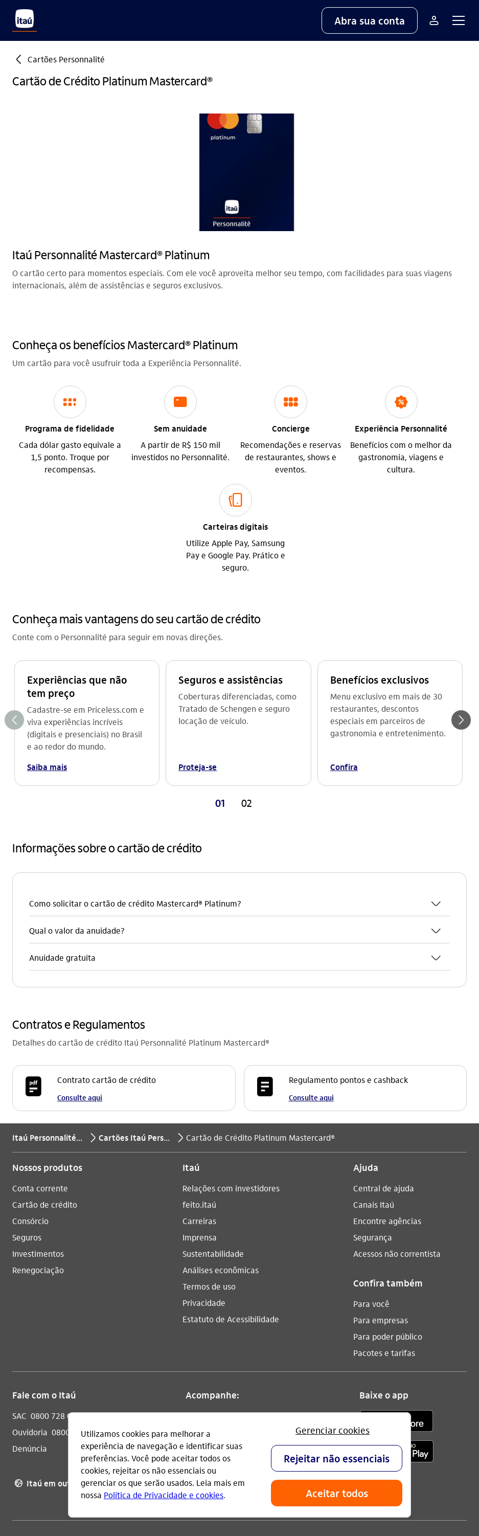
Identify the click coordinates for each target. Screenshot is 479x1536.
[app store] (396, 1271)
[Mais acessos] (434, 20)
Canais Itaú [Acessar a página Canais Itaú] (373, 1053)
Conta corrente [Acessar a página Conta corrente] (40, 1036)
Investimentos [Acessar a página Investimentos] (38, 1102)
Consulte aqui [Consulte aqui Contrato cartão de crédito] (79, 946)
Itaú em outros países (59, 1332)
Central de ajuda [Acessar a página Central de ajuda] (383, 1036)
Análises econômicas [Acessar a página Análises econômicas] (221, 1118)
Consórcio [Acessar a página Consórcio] (30, 1069)
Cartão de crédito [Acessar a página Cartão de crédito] (44, 1053)
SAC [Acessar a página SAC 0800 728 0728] (19, 1264)
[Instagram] (198, 1271)
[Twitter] (271, 1271)
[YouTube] (222, 1271)
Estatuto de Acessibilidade (231, 1167)
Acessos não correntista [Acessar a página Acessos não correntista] (397, 1102)
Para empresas (380, 1168)
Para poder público (387, 1185)
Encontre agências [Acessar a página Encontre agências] (387, 1069)
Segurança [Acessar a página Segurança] (372, 1085)
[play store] (396, 1301)
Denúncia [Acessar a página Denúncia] (29, 1297)
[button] (370, 20)
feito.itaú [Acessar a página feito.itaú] (199, 1053)
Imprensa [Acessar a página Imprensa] (200, 1085)
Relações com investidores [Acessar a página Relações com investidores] (231, 1036)
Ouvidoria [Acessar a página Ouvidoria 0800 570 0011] (30, 1280)
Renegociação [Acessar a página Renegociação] (38, 1118)
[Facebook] (247, 1271)
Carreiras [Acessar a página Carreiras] (199, 1069)
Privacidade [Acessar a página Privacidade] (204, 1151)
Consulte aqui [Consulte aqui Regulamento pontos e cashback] (311, 946)
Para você (371, 1152)
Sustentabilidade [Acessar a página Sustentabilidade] (213, 1102)
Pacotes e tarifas (384, 1201)
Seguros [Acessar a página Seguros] (26, 1085)
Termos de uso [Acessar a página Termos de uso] (209, 1135)
